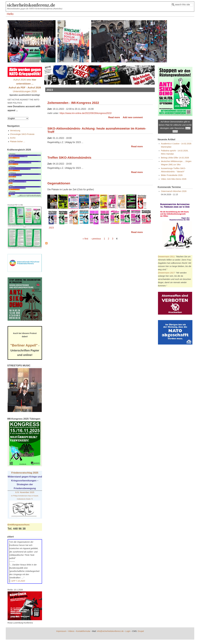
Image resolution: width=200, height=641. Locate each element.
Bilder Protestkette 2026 (172, 175)
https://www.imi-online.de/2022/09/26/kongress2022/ (86, 113)
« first (85, 238)
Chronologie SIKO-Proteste (22, 134)
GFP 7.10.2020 (18, 581)
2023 (51, 227)
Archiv (13, 138)
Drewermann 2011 (166, 256)
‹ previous (96, 238)
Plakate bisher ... (17, 141)
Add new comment (133, 117)
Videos (71, 631)
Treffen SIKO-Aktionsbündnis (69, 157)
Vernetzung (15, 130)
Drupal (141, 631)
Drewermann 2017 (166, 273)
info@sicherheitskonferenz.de (110, 631)
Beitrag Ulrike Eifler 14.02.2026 (175, 158)
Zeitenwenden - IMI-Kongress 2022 (73, 103)
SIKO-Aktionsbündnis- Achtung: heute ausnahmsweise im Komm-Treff (96, 130)
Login (127, 631)
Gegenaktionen (58, 183)
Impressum (61, 631)
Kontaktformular (83, 631)
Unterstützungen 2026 (25, 91)
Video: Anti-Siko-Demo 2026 (173, 179)
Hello (10, 13)
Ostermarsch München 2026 (174, 191)
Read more (114, 117)
